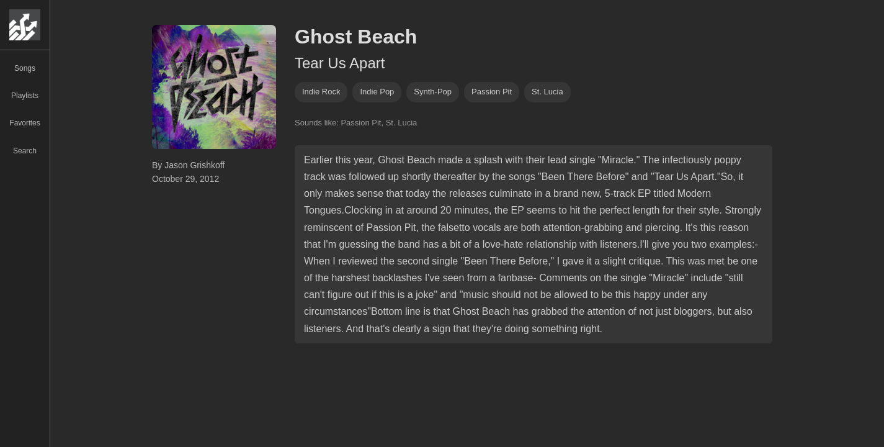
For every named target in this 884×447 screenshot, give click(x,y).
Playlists (24, 95)
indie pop (377, 91)
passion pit (491, 91)
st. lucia (547, 91)
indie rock (321, 91)
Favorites (24, 123)
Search (25, 151)
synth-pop (433, 91)
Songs (24, 68)
